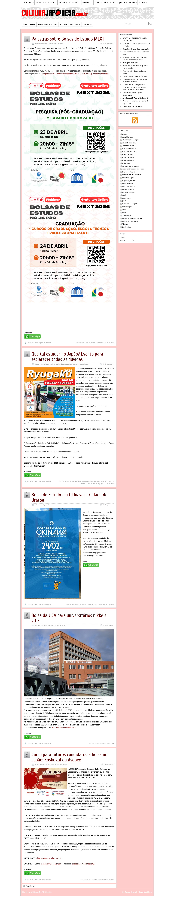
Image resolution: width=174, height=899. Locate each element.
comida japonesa (128, 157)
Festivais (63, 3)
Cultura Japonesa (39, 343)
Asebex (94, 879)
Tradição (143, 3)
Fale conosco (75, 24)
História (98, 3)
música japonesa (128, 189)
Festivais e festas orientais (131, 175)
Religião (133, 3)
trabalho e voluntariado (130, 221)
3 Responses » (108, 764)
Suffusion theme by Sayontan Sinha (137, 892)
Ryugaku (101, 483)
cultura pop (126, 163)
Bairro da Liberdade (67, 364)
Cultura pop (28, 3)
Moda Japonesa (120, 3)
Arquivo (122, 237)
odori (124, 195)
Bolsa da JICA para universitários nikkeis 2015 (69, 618)
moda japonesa (127, 183)
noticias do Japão (128, 192)
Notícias (32, 24)
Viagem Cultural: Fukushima (132, 106)
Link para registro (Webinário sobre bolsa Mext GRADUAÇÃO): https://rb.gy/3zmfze (75, 74)
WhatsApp (35, 336)
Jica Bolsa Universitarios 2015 (63, 728)
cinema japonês (127, 154)
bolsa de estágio (75, 481)
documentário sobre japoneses (133, 169)
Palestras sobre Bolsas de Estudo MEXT (68, 39)
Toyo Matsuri (126, 215)
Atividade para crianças (130, 140)
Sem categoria (127, 207)
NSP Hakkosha (45, 892)
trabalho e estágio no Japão (43, 505)
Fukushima (93, 483)
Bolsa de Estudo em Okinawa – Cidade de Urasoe (69, 497)
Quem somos (87, 24)
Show (124, 210)
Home (25, 24)
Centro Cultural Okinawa (106, 604)
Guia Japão (88, 3)
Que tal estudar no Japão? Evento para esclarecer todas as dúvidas (67, 356)
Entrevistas (41, 3)
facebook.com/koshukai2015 (83, 864)
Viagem (125, 224)
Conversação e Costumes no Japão (135, 76)
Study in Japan (109, 343)
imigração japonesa (129, 180)
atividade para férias (41, 364)
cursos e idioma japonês (55, 43)
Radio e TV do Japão (129, 204)
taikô (124, 212)
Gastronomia (75, 3)
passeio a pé (126, 198)
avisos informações (41, 43)
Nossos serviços (45, 25)
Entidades (64, 24)
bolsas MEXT (100, 343)
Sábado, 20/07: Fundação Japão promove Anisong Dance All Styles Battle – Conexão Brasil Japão (134, 87)
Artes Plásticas (127, 137)
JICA (112, 743)
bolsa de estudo (90, 343)
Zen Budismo (127, 227)
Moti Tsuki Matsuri (128, 186)
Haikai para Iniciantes (130, 63)
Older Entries (29, 886)
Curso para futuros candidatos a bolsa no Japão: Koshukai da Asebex (69, 757)
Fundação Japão (128, 178)
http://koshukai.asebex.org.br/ (49, 858)
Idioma (107, 3)
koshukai (111, 879)
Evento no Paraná (128, 172)
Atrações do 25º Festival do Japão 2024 (136, 98)
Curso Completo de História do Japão (136, 49)
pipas (124, 201)
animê (124, 134)
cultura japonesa (128, 160)
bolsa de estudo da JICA (100, 481)
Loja (55, 24)
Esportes (52, 3)
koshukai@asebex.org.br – (52, 864)
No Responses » (108, 43)
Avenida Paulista (128, 146)
